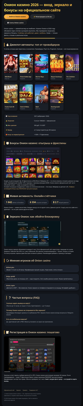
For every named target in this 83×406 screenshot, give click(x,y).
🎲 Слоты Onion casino (15, 23)
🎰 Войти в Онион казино (16, 17)
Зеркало (18, 390)
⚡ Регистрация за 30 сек (42, 17)
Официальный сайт (9, 390)
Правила (25, 390)
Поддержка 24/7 (33, 390)
